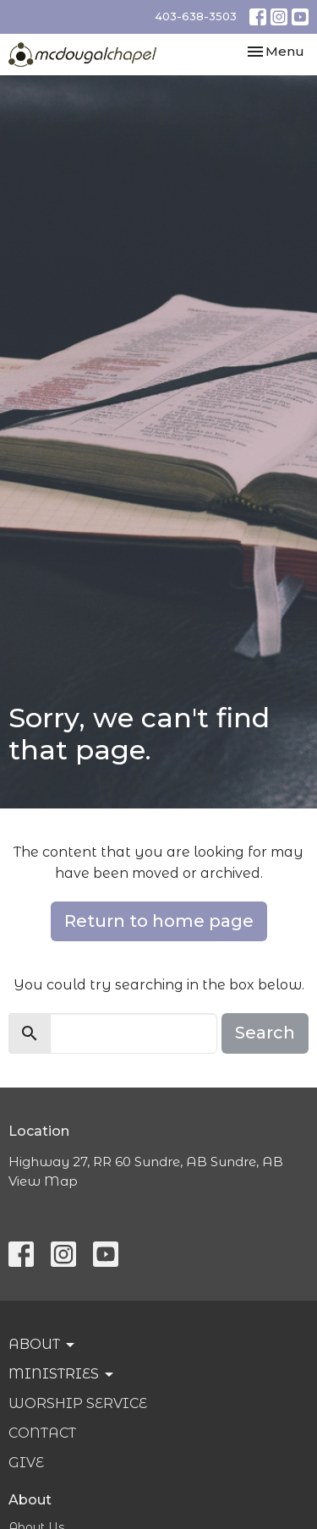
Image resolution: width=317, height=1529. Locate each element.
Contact (42, 1433)
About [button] (42, 1344)
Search (265, 1032)
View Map (43, 1181)
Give (26, 1463)
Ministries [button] (62, 1374)
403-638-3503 (196, 16)
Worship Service (77, 1403)
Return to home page (159, 921)
